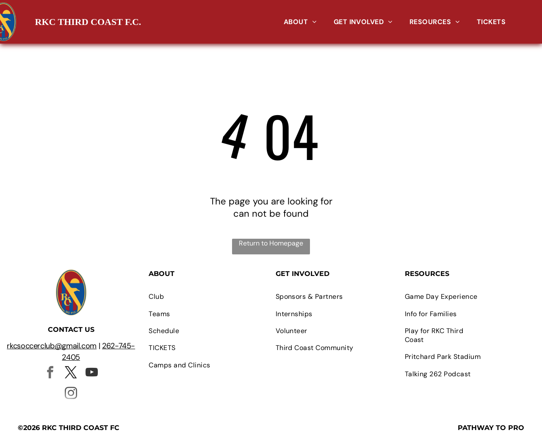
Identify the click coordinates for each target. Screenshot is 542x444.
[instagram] (71, 394)
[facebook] (50, 373)
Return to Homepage (271, 243)
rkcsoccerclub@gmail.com (52, 346)
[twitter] (71, 373)
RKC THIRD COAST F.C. (88, 22)
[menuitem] (300, 21)
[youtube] (92, 373)
